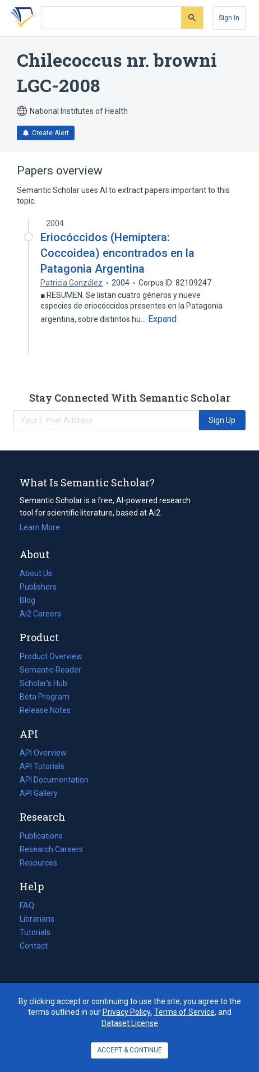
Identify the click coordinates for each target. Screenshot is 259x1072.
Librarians (37, 918)
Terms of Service (184, 1011)
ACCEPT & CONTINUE (129, 1050)
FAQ (27, 905)
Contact (34, 945)
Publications (41, 836)
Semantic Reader (50, 669)
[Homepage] (22, 18)
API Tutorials (42, 766)
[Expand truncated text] (162, 319)
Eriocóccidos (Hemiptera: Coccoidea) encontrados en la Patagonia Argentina (117, 253)
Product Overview (51, 656)
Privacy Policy (127, 1011)
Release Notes (45, 710)
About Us (36, 573)
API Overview (43, 752)
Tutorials (35, 932)
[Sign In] (229, 18)
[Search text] (111, 18)
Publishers (38, 586)
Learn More (40, 527)
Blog (32, 600)
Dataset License (129, 1023)
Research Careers (51, 849)
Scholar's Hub (43, 683)
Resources (38, 862)
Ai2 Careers (40, 613)
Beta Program (45, 696)
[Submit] (192, 18)
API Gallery (39, 793)
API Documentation (54, 779)
